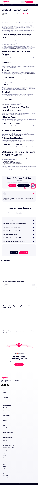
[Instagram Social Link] (5, 385)
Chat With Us (14, 252)
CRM (16, 140)
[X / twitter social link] (8, 385)
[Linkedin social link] (2, 385)
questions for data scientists (19, 95)
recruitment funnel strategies (16, 48)
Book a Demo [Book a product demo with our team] (29, 1)
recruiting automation (29, 73)
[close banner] (35, 5)
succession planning (26, 158)
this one (24, 89)
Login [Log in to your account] (23, 1)
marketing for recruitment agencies (15, 135)
